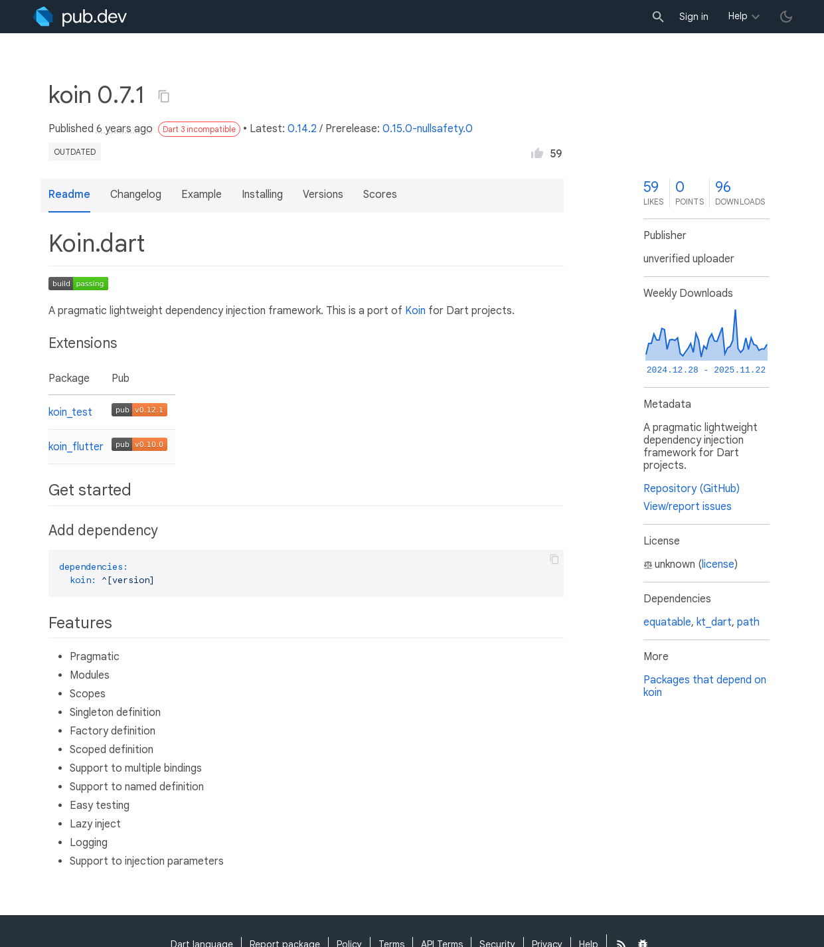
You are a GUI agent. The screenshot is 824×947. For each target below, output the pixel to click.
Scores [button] (380, 194)
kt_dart (714, 622)
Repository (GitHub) (691, 488)
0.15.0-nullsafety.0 (427, 128)
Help (738, 16)
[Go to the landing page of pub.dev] (80, 17)
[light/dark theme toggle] (786, 17)
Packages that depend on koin (704, 686)
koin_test (70, 412)
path (748, 622)
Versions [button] (323, 194)
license (718, 564)
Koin (415, 310)
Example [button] (201, 194)
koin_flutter (76, 447)
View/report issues (687, 506)
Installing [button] (262, 194)
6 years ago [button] (124, 128)
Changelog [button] (135, 194)
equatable (667, 622)
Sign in (693, 17)
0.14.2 (302, 128)
